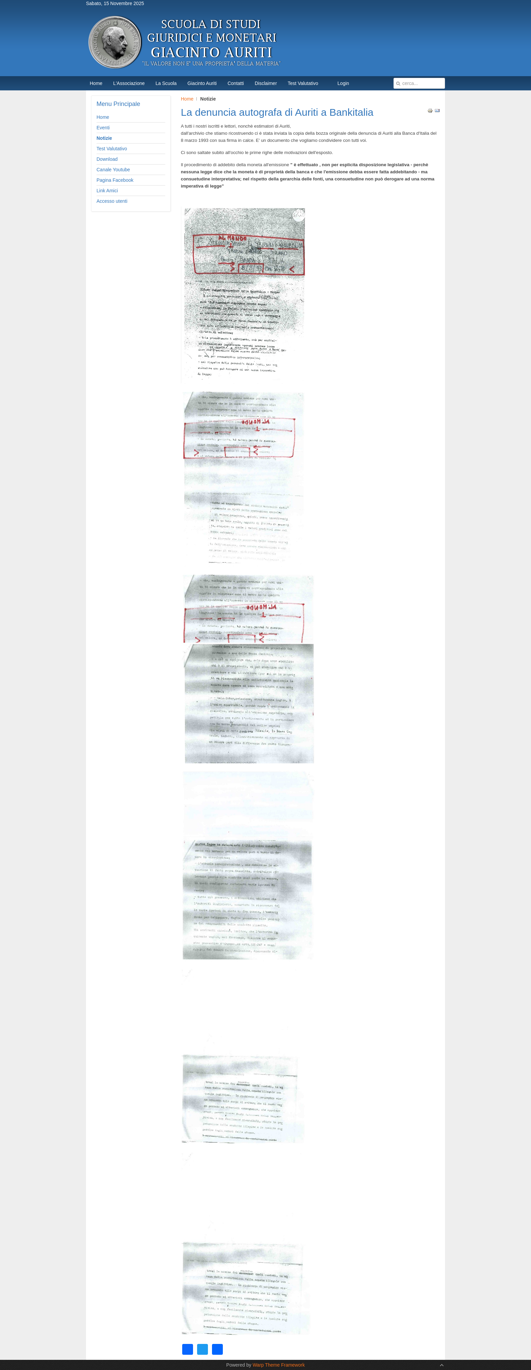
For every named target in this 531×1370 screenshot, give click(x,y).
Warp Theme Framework (279, 1365)
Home (187, 99)
